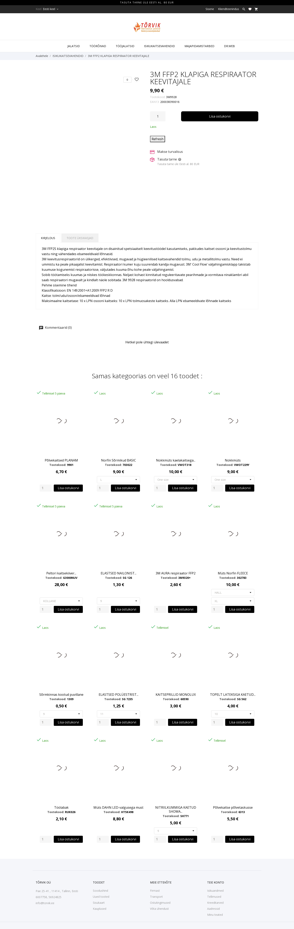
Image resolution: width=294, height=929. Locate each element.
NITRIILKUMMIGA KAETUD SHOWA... (175, 809)
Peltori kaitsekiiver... (61, 573)
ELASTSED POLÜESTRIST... (118, 695)
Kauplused (99, 909)
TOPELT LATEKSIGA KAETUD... (232, 695)
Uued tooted (101, 897)
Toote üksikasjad (80, 238)
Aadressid (213, 909)
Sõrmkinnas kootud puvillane (61, 695)
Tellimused (214, 897)
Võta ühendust (159, 909)
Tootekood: (157, 97)
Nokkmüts (233, 460)
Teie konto (215, 882)
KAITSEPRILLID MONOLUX (176, 695)
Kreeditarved (215, 903)
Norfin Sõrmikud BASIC (118, 460)
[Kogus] (157, 116)
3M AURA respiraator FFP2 (176, 573)
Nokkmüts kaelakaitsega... (175, 460)
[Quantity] (46, 488)
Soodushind (100, 890)
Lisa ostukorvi (219, 116)
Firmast (155, 890)
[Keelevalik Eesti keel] (51, 9)
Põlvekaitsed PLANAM (61, 460)
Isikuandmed (215, 890)
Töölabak (61, 807)
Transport (156, 897)
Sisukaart (99, 903)
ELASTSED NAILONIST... (118, 573)
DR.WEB (229, 46)
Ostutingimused (160, 903)
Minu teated (215, 915)
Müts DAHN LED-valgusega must (118, 807)
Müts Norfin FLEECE (233, 573)
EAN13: (154, 102)
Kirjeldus (48, 238)
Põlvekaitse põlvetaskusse (233, 807)
